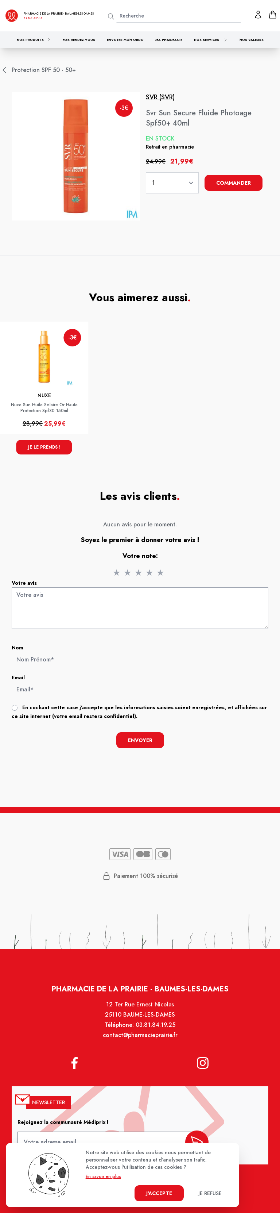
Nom (18, 647)
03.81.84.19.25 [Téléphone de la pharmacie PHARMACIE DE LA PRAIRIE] (155, 1025)
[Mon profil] (258, 14)
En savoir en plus (103, 1176)
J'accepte (159, 1193)
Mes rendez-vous (79, 39)
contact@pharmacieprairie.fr (140, 1036)
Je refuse (210, 1193)
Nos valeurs (252, 39)
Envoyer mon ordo (125, 39)
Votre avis (25, 583)
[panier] (272, 14)
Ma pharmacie (168, 39)
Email (19, 677)
